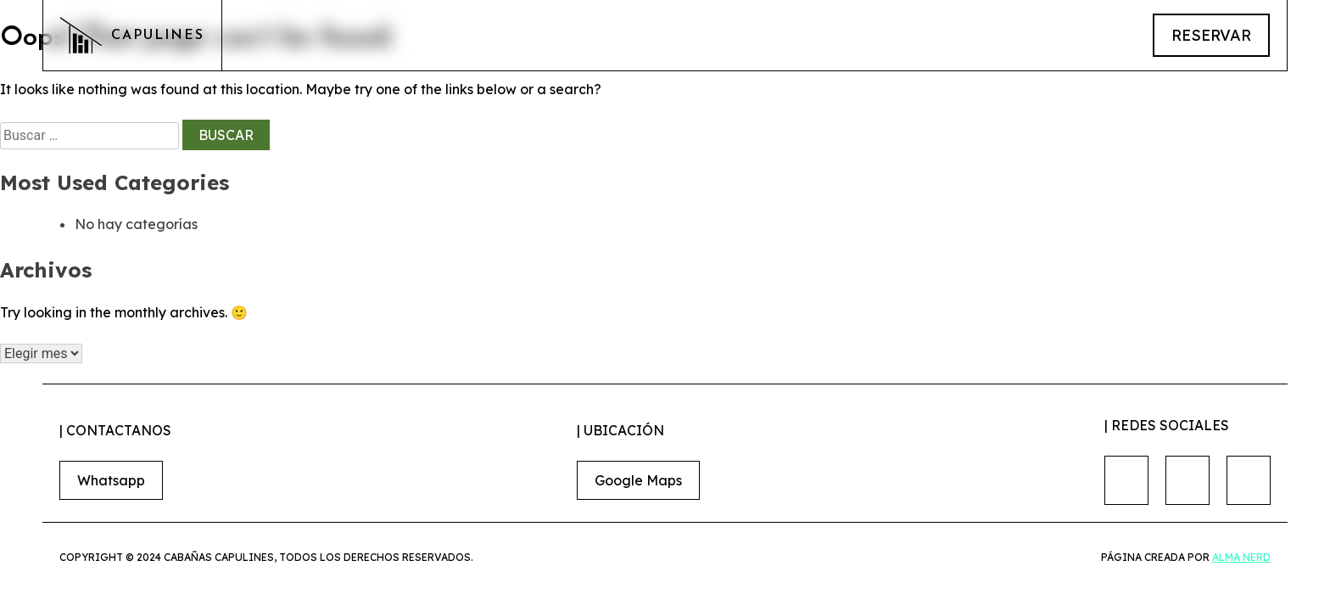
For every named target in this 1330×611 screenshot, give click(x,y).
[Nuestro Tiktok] (1249, 480)
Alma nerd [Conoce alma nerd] (1241, 557)
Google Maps (638, 480)
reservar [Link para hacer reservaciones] (1211, 35)
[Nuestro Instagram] (1187, 480)
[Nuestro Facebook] (1126, 480)
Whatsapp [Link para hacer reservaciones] (111, 480)
